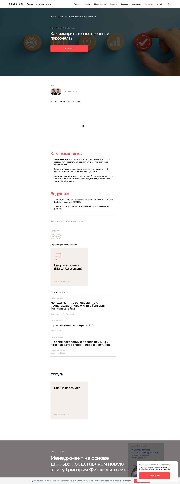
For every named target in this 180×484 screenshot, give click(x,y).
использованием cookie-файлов (154, 467)
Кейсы (87, 4)
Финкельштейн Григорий (144, 171)
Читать (53, 345)
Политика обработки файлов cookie (74, 469)
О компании (136, 4)
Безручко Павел (140, 219)
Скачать (69, 48)
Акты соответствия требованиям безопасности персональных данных (73, 462)
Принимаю (154, 475)
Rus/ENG (160, 4)
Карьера (124, 4)
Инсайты (113, 4)
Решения (77, 4)
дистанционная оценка (74, 221)
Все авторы (69, 92)
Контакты (149, 4)
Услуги (26, 392)
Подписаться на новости (124, 404)
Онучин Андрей (139, 216)
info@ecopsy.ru (64, 449)
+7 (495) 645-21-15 (65, 441)
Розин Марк (138, 191)
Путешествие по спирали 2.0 (151, 184)
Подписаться (142, 368)
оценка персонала (57, 221)
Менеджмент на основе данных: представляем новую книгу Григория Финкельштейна (149, 161)
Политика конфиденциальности (72, 453)
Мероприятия (100, 4)
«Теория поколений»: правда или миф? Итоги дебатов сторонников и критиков (149, 206)
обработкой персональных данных (155, 469)
